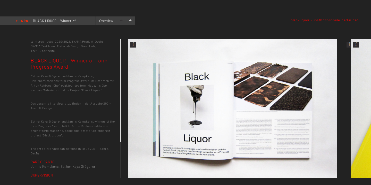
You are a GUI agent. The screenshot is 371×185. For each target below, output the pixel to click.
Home (22, 21)
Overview (106, 21)
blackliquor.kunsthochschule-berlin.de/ (324, 20)
